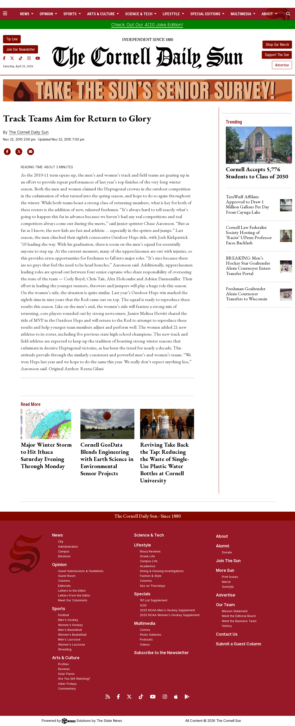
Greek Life (147, 556)
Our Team (225, 604)
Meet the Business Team (239, 621)
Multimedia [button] (241, 14)
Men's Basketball (70, 630)
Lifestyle (142, 545)
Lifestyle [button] (172, 14)
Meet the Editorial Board (239, 616)
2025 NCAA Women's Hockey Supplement (170, 615)
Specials (142, 594)
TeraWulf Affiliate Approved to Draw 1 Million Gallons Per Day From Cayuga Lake (247, 204)
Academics (147, 566)
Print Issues (230, 576)
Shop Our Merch (277, 44)
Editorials (64, 585)
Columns (64, 580)
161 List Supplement (153, 600)
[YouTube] (37, 58)
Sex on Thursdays (152, 585)
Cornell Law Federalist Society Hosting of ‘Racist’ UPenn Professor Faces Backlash (249, 235)
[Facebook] (4, 58)
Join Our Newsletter (20, 49)
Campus (63, 551)
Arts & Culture (66, 657)
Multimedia (144, 623)
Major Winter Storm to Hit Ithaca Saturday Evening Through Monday (46, 455)
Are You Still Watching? (74, 678)
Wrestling (64, 649)
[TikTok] (20, 58)
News (57, 535)
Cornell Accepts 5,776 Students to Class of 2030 (257, 172)
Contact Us (227, 634)
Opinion (59, 564)
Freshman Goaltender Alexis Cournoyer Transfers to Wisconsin (246, 294)
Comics (145, 630)
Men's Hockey (68, 620)
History (227, 626)
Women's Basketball (72, 634)
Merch (226, 582)
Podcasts (146, 639)
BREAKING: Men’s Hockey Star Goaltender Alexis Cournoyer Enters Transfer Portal (248, 265)
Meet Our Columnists (72, 600)
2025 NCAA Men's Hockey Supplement (167, 610)
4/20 (143, 605)
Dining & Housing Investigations (162, 571)
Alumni (222, 546)
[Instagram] (29, 58)
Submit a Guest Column (238, 644)
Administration (68, 546)
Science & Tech (149, 535)
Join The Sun (228, 560)
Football (63, 615)
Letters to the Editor (72, 590)
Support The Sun (277, 55)
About (222, 536)
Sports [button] (70, 14)
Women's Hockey (70, 625)
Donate (227, 552)
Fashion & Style (150, 576)
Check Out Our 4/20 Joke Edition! (147, 24)
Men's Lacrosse (69, 639)
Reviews (64, 669)
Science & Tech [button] (139, 14)
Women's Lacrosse (71, 644)
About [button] (268, 14)
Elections (64, 556)
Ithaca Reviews (150, 551)
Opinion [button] (47, 14)
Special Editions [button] (205, 14)
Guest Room (66, 576)
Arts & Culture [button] (101, 14)
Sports (58, 608)
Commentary (67, 688)
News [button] (25, 14)
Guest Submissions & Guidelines (80, 571)
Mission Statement (235, 611)
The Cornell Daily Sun (29, 132)
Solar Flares (66, 674)
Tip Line (12, 39)
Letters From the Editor (74, 595)
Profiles (63, 664)
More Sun (225, 570)
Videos (145, 644)
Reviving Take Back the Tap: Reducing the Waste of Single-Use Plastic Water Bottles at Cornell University (164, 462)
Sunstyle (228, 586)
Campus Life (148, 561)
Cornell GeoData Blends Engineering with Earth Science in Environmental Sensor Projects (106, 459)
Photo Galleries (150, 634)
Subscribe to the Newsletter (161, 652)
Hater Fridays (67, 683)
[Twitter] (12, 58)
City (60, 541)
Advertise (282, 65)
